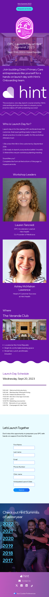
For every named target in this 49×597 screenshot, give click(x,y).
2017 (8, 560)
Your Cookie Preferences (24, 593)
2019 (8, 546)
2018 (8, 553)
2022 (8, 524)
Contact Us (24, 581)
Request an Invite (24, 9)
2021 (8, 531)
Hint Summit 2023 (24, 4)
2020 (8, 538)
